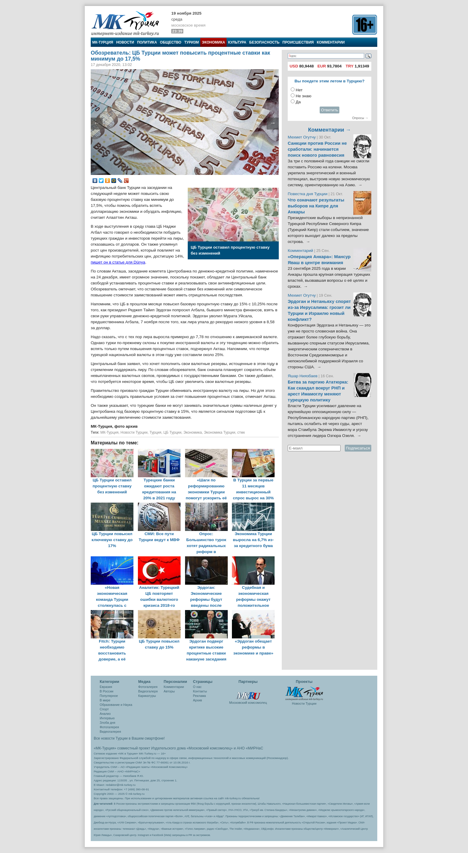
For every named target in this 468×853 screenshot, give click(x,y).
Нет (299, 90)
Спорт (104, 709)
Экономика (213, 42)
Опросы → (360, 118)
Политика (147, 42)
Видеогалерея (110, 731)
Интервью (107, 718)
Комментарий (301, 250)
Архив (197, 700)
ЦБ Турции (172, 432)
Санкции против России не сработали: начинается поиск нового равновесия (317, 149)
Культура (237, 42)
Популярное (109, 696)
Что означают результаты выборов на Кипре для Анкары (316, 206)
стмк (241, 432)
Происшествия (298, 42)
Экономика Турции (219, 432)
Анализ (105, 713)
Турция (155, 432)
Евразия (106, 687)
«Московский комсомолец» (210, 748)
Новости (125, 42)
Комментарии (331, 42)
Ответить (329, 110)
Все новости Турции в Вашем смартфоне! (129, 738)
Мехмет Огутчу (302, 137)
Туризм (191, 42)
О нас (197, 687)
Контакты (200, 691)
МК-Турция (102, 42)
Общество (170, 42)
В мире (105, 700)
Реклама (199, 696)
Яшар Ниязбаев (303, 376)
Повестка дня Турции (308, 194)
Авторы (169, 691)
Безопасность (264, 42)
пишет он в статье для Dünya (118, 262)
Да (298, 102)
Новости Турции (134, 432)
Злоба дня (107, 722)
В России (106, 691)
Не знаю (303, 96)
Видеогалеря (148, 691)
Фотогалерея (109, 727)
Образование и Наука (116, 704)
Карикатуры (147, 696)
